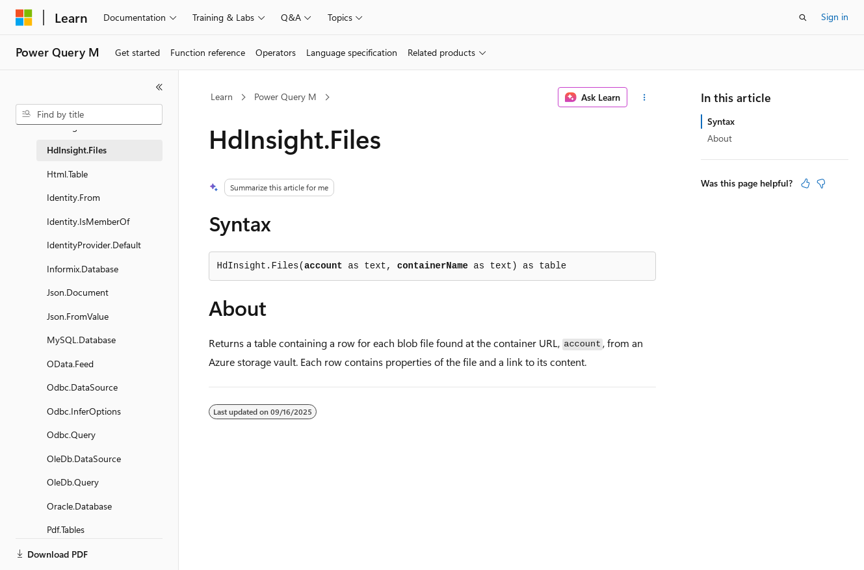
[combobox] (89, 114)
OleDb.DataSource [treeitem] (84, 458)
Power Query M (285, 96)
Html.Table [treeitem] (67, 174)
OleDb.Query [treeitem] (73, 482)
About (719, 138)
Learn (222, 96)
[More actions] (644, 97)
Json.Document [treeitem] (78, 292)
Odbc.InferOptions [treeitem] (84, 411)
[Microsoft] (24, 17)
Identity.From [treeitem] (73, 197)
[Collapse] (159, 87)
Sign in (834, 16)
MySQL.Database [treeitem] (81, 339)
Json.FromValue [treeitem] (78, 316)
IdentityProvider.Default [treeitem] (94, 245)
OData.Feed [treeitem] (70, 363)
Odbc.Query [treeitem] (71, 434)
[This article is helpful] (805, 183)
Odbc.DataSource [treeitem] (82, 387)
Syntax (721, 121)
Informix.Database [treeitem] (82, 269)
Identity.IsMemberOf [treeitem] (88, 221)
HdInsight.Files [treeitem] (77, 150)
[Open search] (803, 17)
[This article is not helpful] (821, 183)
